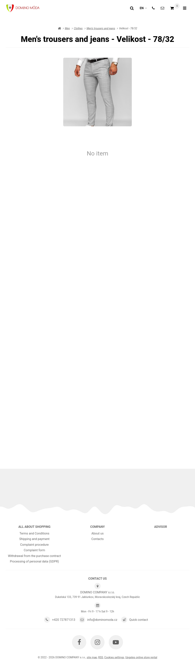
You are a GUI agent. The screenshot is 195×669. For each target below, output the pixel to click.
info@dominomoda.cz (102, 620)
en (144, 9)
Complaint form (34, 550)
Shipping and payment (34, 539)
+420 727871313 (63, 620)
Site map (92, 657)
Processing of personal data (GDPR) (34, 561)
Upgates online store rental (141, 657)
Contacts (97, 539)
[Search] (132, 8)
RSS (100, 657)
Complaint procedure (34, 544)
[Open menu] (184, 8)
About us (97, 533)
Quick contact (138, 620)
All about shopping (34, 527)
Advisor (160, 527)
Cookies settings (114, 657)
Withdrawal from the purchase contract (34, 556)
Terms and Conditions (34, 533)
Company (97, 527)
